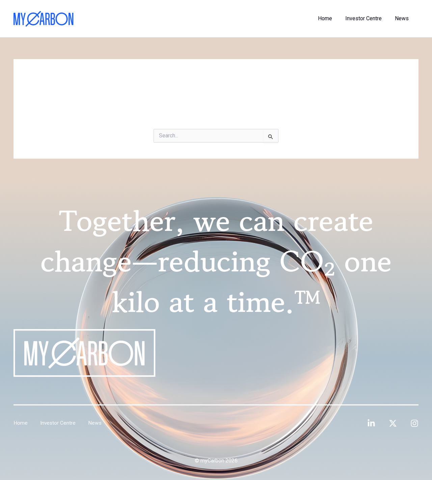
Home (331, 18)
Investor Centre (367, 18)
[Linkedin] (371, 423)
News (403, 18)
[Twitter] (393, 423)
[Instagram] (414, 423)
